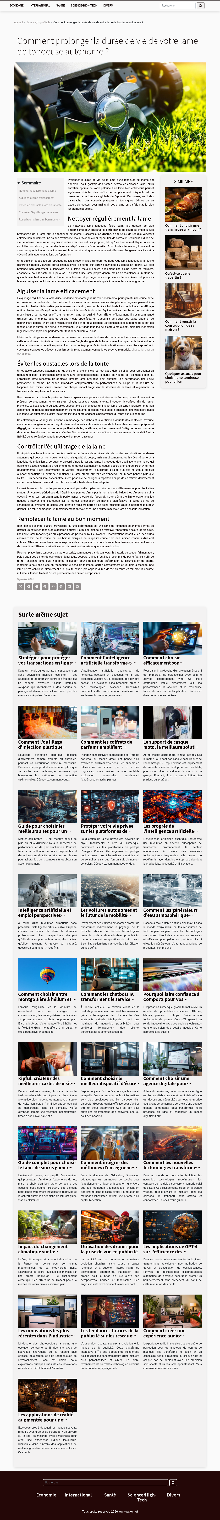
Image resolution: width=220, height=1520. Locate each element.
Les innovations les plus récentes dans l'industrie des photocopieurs (44, 1335)
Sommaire (31, 183)
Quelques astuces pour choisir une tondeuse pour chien (183, 377)
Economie (16, 5)
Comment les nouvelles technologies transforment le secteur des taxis (172, 1167)
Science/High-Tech (84, 5)
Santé (60, 5)
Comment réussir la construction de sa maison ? (180, 325)
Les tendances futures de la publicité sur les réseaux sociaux (110, 1335)
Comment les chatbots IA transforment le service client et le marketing (107, 999)
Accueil (18, 22)
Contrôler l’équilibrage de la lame (38, 212)
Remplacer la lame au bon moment (39, 219)
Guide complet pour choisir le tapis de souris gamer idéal (47, 1167)
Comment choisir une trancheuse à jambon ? (183, 227)
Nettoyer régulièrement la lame (37, 190)
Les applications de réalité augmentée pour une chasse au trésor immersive (47, 1419)
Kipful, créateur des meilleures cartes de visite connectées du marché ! (45, 1083)
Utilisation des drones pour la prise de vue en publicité (110, 1249)
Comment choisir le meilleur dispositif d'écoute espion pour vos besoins (110, 1083)
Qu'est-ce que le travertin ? (177, 275)
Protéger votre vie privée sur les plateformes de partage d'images (107, 831)
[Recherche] (178, 5)
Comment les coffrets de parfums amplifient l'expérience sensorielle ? (107, 747)
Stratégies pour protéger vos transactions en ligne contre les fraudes (45, 662)
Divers (108, 5)
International (40, 5)
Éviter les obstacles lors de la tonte (40, 205)
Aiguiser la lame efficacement (36, 198)
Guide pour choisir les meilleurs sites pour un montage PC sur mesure (43, 831)
